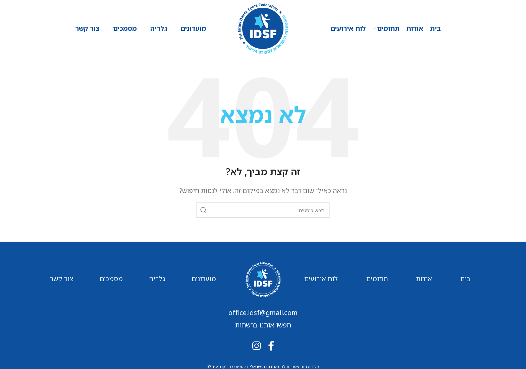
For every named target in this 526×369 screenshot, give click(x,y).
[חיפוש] (263, 210)
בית (465, 278)
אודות (424, 278)
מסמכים (111, 278)
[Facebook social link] (271, 346)
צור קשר (61, 278)
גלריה (157, 278)
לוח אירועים (321, 278)
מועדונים (204, 278)
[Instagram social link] (256, 346)
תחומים (377, 278)
